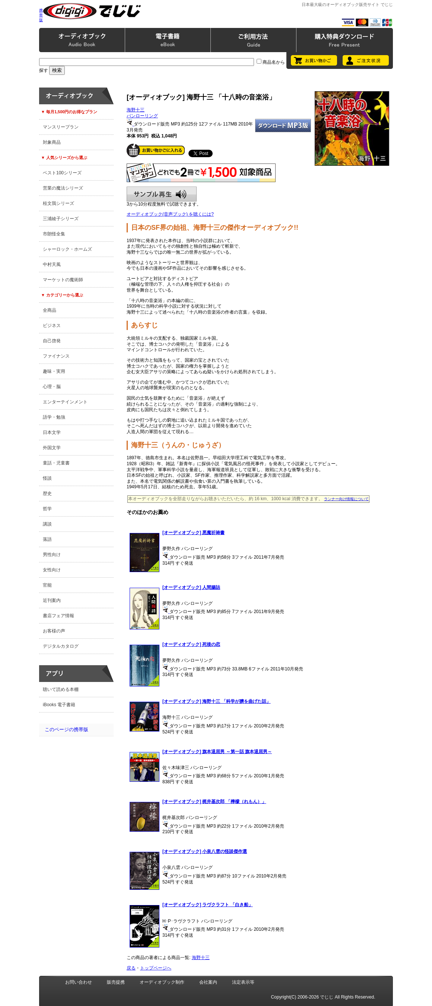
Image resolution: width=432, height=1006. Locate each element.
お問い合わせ (78, 982)
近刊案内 (52, 600)
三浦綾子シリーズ (61, 218)
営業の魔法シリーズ (63, 188)
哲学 (47, 508)
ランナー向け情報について (346, 499)
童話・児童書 (56, 463)
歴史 (47, 493)
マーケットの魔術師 (63, 279)
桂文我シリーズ (58, 203)
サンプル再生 (162, 194)
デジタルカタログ (61, 646)
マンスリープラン (61, 127)
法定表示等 (243, 982)
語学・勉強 (54, 417)
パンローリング (142, 115)
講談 (47, 524)
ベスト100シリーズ (62, 172)
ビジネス (52, 325)
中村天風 (52, 264)
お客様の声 (54, 631)
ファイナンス (56, 356)
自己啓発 (52, 340)
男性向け (52, 554)
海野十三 (135, 109)
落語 (47, 539)
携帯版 (41, 15)
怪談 (47, 478)
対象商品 (52, 142)
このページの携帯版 (66, 729)
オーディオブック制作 (162, 982)
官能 (47, 585)
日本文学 (52, 432)
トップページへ (155, 968)
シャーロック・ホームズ (67, 249)
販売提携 (116, 982)
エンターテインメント (65, 401)
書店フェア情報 (58, 615)
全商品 (49, 310)
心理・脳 (52, 386)
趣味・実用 (54, 371)
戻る (131, 968)
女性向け (52, 569)
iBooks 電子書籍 (59, 704)
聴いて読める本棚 (61, 689)
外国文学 (52, 447)
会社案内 (208, 982)
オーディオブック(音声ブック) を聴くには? (170, 214)
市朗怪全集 (54, 234)
